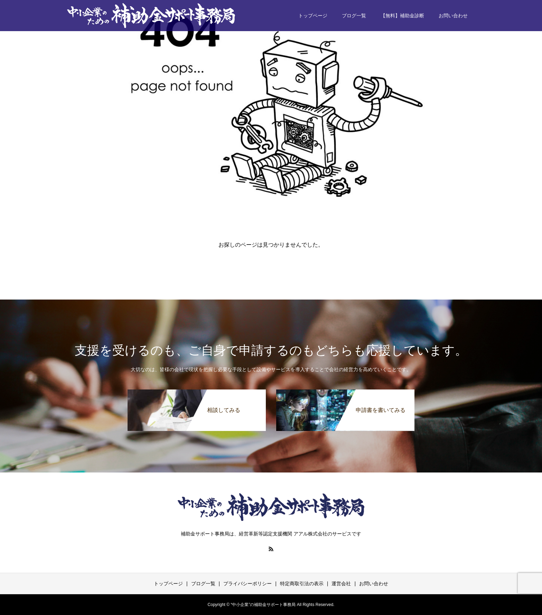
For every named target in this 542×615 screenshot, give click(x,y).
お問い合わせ (453, 15)
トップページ (312, 15)
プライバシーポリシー (247, 583)
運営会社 (341, 583)
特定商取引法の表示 (302, 583)
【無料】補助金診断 (402, 15)
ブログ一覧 (354, 15)
